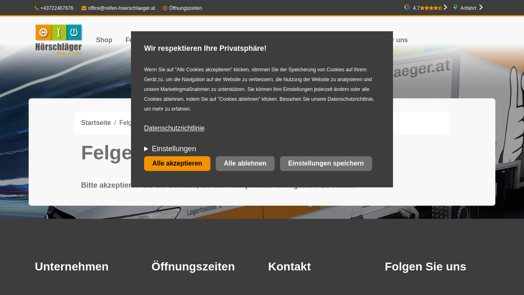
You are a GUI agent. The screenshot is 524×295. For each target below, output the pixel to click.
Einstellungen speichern (326, 163)
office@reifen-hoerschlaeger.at (118, 8)
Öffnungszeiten (185, 8)
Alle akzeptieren (177, 163)
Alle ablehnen (245, 163)
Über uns (393, 39)
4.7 (428, 8)
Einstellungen (174, 149)
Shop (104, 39)
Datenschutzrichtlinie (174, 128)
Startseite (96, 122)
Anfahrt (469, 8)
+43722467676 (54, 8)
